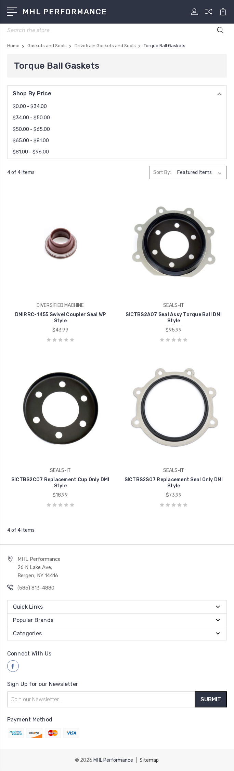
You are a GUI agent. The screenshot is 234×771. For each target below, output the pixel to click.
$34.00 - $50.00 (31, 118)
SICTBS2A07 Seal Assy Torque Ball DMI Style (174, 318)
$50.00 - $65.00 (31, 129)
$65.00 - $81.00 (31, 141)
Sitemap (149, 760)
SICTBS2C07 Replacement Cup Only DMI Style (60, 483)
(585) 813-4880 (35, 588)
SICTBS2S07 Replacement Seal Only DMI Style (174, 483)
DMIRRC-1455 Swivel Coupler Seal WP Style (60, 318)
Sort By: (162, 172)
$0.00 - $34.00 (30, 106)
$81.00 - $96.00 (31, 152)
